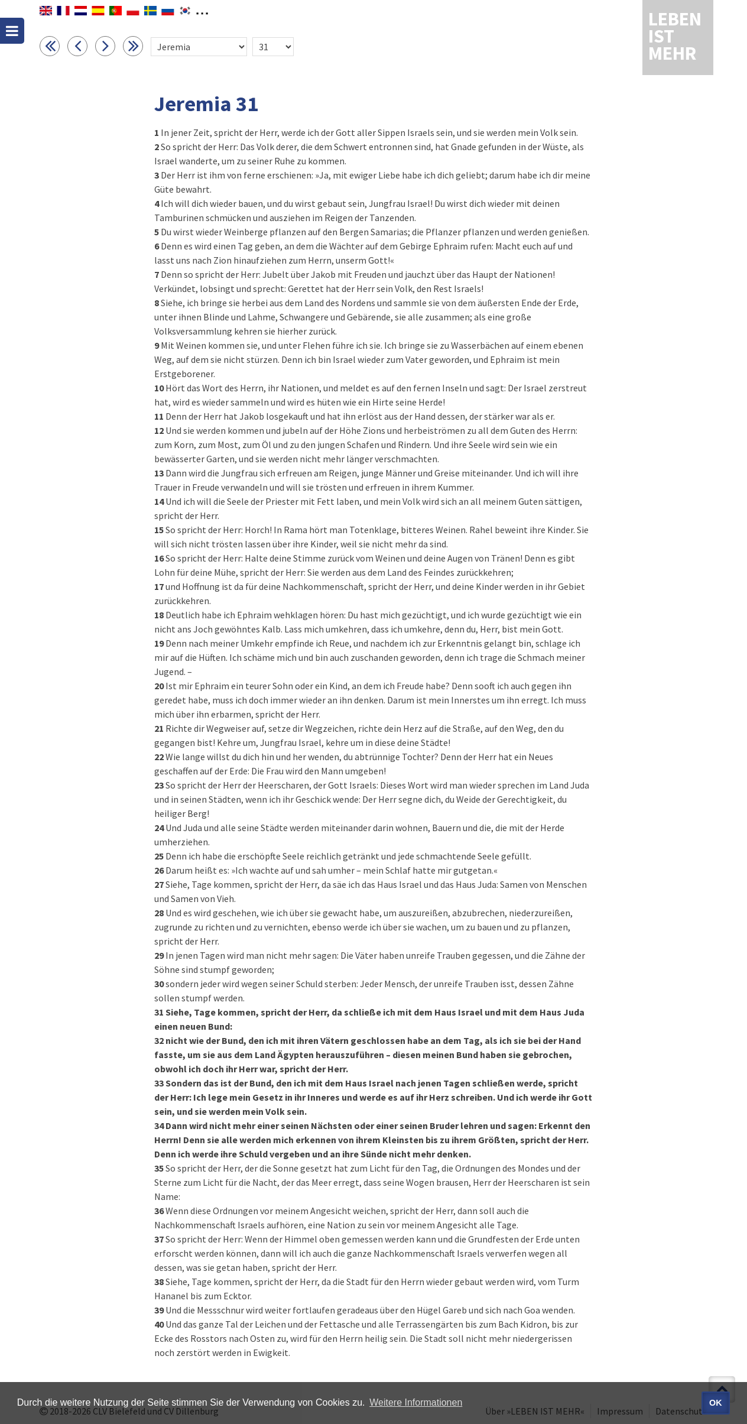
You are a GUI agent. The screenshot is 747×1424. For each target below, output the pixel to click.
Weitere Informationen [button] (415, 1402)
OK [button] (715, 1402)
